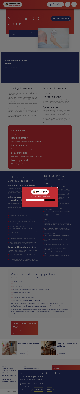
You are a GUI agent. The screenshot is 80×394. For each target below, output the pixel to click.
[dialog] (40, 197)
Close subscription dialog (58, 188)
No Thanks (35, 203)
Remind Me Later (44, 203)
